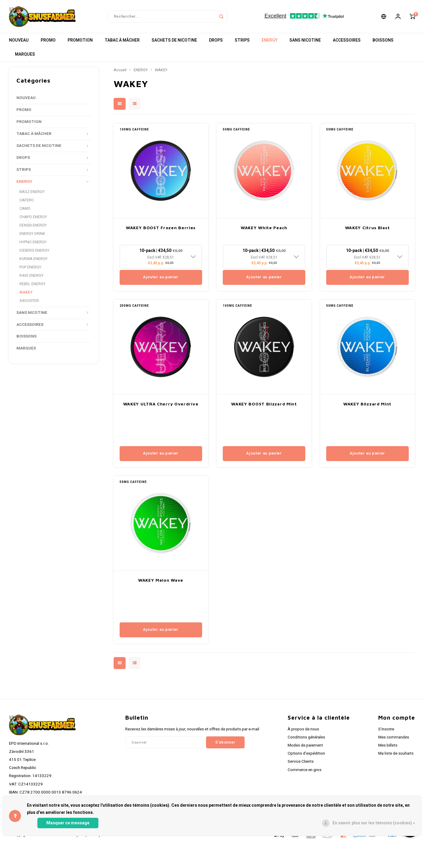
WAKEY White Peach (264, 227)
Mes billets (387, 745)
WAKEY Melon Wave (160, 580)
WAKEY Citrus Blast (367, 227)
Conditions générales (306, 737)
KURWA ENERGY (33, 259)
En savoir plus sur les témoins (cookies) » (374, 823)
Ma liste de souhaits (396, 753)
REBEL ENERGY (32, 284)
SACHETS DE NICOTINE (174, 40)
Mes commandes (393, 737)
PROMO (48, 40)
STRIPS (242, 40)
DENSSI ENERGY (33, 225)
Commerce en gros (304, 770)
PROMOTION (80, 40)
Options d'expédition (306, 753)
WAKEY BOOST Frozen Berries (161, 227)
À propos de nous (303, 729)
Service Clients (301, 762)
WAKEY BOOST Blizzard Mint (264, 403)
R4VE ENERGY (31, 275)
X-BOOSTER (29, 300)
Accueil (120, 70)
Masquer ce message (67, 823)
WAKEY (26, 292)
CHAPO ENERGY (33, 217)
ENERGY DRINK (32, 233)
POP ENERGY (30, 267)
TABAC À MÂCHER (122, 40)
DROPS (216, 40)
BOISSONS (383, 40)
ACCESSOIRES (347, 40)
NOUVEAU (19, 40)
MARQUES (25, 54)
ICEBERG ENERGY (34, 250)
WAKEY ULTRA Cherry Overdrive (161, 403)
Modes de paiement (305, 745)
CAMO (24, 208)
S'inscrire (386, 729)
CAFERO (26, 200)
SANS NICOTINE (305, 40)
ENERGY (269, 40)
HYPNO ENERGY (33, 242)
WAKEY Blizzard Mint (367, 403)
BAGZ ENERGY (32, 191)
